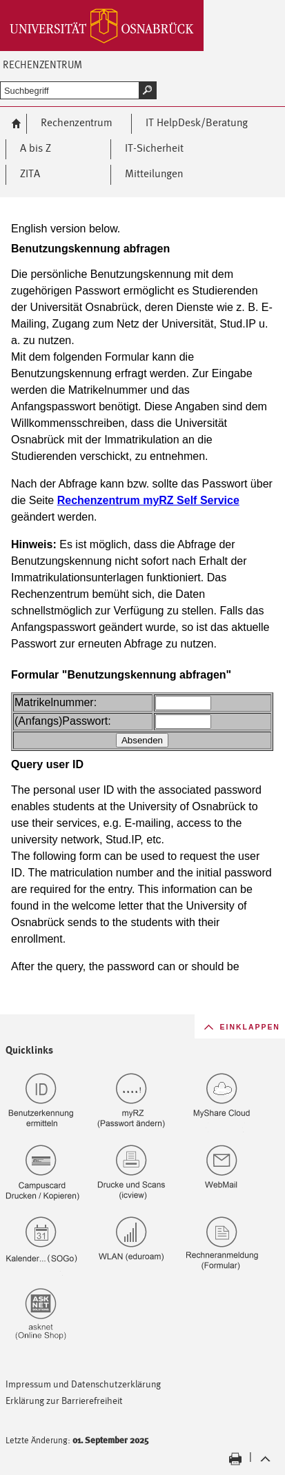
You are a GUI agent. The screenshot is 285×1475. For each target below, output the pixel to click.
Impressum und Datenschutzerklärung (83, 1383)
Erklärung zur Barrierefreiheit (64, 1400)
